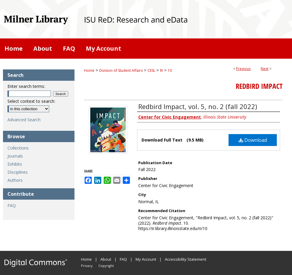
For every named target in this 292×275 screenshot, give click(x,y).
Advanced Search (24, 119)
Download (253, 140)
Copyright (106, 265)
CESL (151, 70)
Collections (18, 148)
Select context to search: (31, 101)
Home (89, 70)
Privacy (87, 265)
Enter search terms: (26, 86)
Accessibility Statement (185, 259)
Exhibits (14, 164)
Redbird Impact (259, 86)
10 (170, 70)
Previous (243, 68)
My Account (146, 259)
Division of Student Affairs (121, 70)
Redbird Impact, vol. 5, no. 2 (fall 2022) (197, 106)
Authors (15, 180)
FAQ (11, 205)
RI (161, 70)
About (105, 259)
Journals (15, 156)
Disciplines (17, 172)
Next (264, 68)
